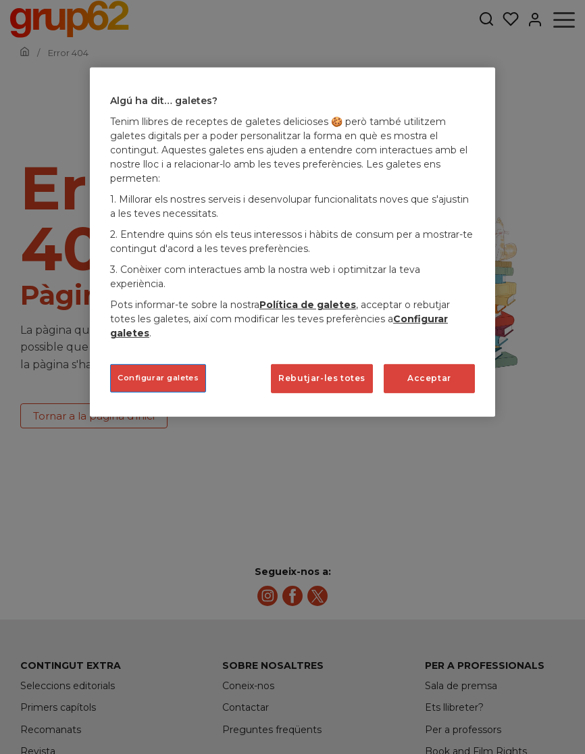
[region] (292, 242)
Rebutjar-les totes (321, 378)
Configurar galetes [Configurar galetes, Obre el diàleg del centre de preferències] (158, 377)
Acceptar (429, 378)
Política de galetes (307, 305)
